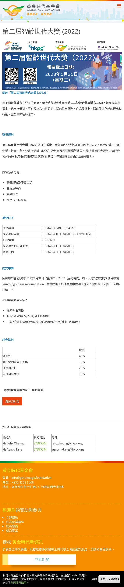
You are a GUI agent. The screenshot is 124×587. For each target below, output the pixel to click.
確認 (94, 579)
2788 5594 (40, 449)
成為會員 (12, 526)
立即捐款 (12, 517)
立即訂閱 (42, 559)
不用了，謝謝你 (109, 579)
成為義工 (12, 530)
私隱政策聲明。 (20, 583)
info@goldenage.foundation (31, 477)
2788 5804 (40, 443)
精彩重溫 (12, 401)
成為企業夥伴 (15, 522)
